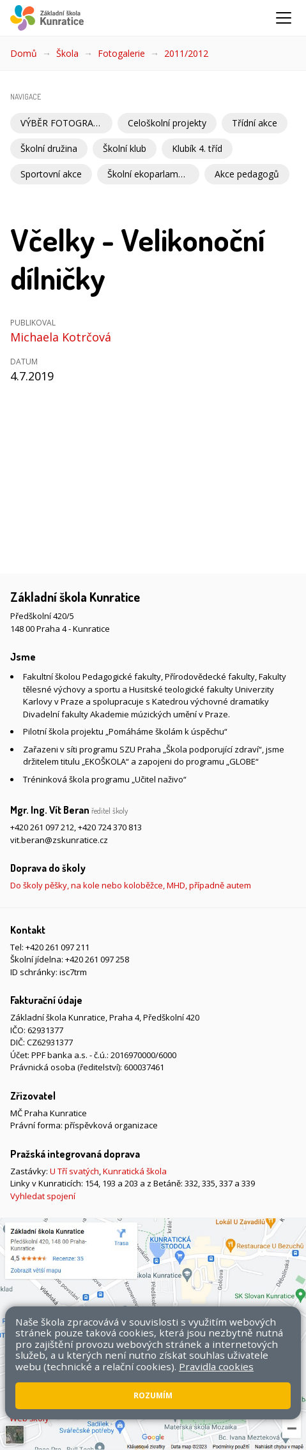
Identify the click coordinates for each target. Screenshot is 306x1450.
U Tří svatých (74, 1171)
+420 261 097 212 (42, 827)
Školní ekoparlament (149, 174)
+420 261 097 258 (97, 959)
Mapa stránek (263, 1388)
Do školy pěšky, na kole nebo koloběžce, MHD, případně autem (130, 885)
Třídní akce (254, 123)
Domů (23, 53)
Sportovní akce (51, 174)
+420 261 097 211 (57, 947)
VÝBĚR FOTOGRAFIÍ (61, 123)
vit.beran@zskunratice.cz (59, 840)
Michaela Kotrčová (60, 337)
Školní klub (124, 148)
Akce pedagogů (247, 174)
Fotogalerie (121, 53)
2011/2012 (186, 53)
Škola (67, 53)
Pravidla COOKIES (135, 1401)
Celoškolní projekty (167, 123)
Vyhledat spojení (42, 1196)
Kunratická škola (135, 1171)
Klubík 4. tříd (197, 148)
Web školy (29, 1418)
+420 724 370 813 (110, 827)
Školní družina (48, 148)
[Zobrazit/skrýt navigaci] (284, 18)
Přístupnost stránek (54, 1401)
